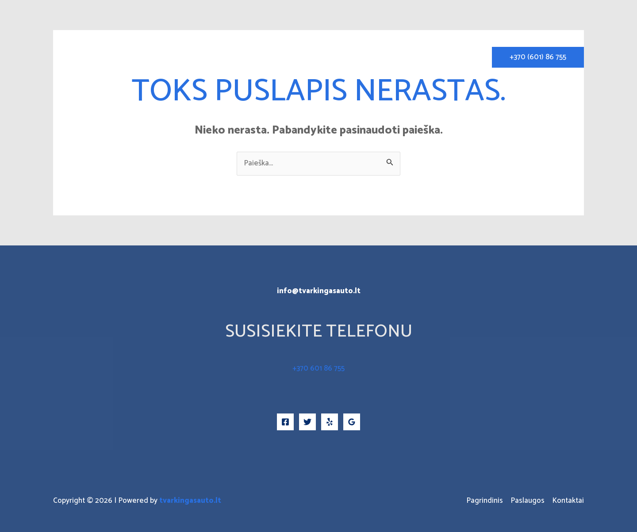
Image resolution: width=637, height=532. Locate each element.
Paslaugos (412, 57)
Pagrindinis (361, 57)
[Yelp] (329, 421)
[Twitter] (307, 421)
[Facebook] (285, 421)
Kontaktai (460, 57)
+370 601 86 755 (318, 368)
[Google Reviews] (351, 421)
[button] (538, 57)
